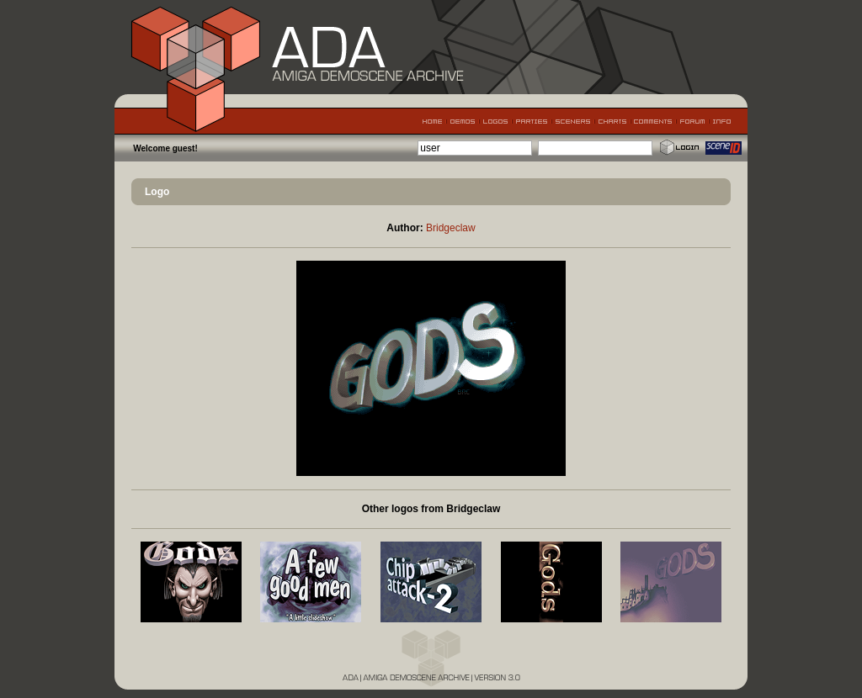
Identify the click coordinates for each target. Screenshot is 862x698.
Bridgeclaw (451, 228)
